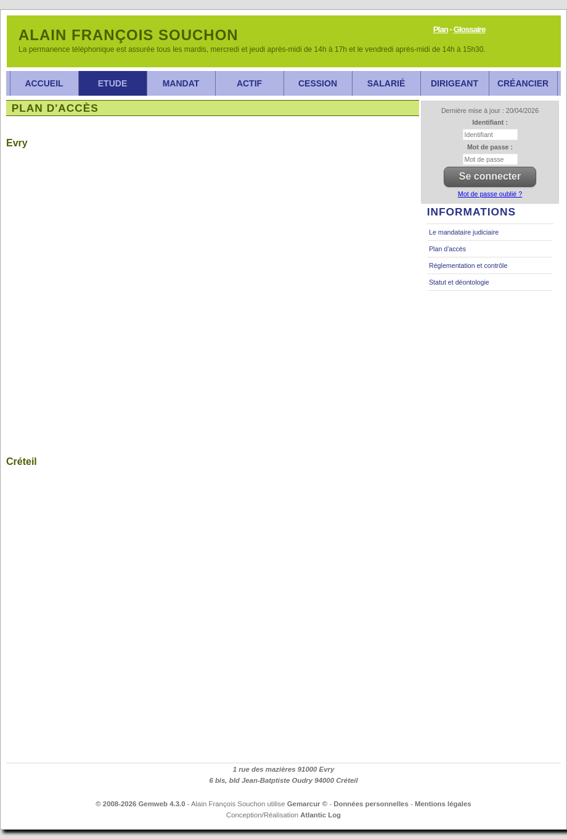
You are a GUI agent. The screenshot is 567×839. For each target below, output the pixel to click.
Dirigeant (454, 83)
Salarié (386, 83)
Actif (249, 83)
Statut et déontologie (459, 282)
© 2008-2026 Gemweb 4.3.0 (140, 804)
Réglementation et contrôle (468, 265)
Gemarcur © (307, 804)
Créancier (523, 83)
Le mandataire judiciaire (464, 232)
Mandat (181, 83)
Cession (317, 83)
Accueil (44, 83)
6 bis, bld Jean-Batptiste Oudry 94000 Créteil (283, 780)
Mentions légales (443, 804)
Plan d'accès (447, 249)
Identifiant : (489, 122)
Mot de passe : (490, 147)
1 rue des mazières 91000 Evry (284, 769)
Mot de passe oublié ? (490, 194)
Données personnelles (371, 804)
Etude (112, 83)
